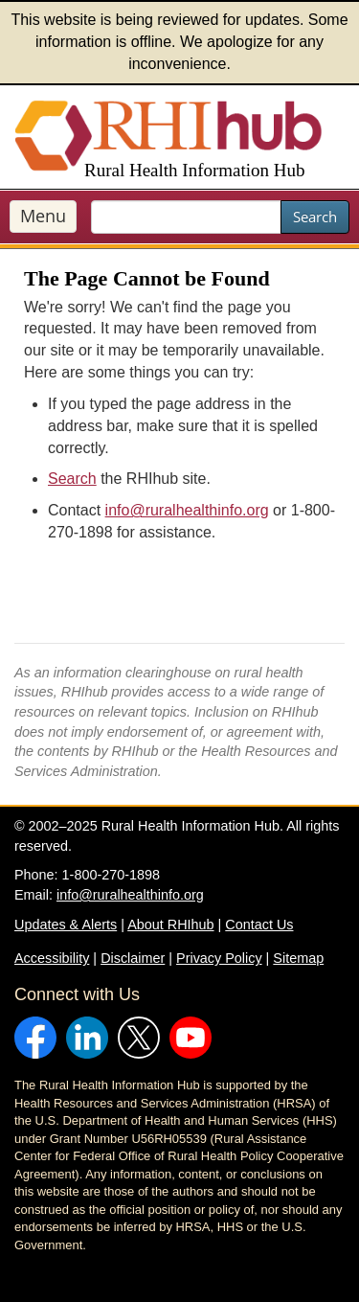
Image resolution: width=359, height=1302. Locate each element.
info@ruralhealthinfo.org (187, 510)
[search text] (186, 217)
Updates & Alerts (65, 924)
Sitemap (298, 958)
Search (315, 216)
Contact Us (259, 924)
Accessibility (51, 958)
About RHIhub (170, 924)
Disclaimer (133, 958)
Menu (43, 215)
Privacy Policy (219, 958)
